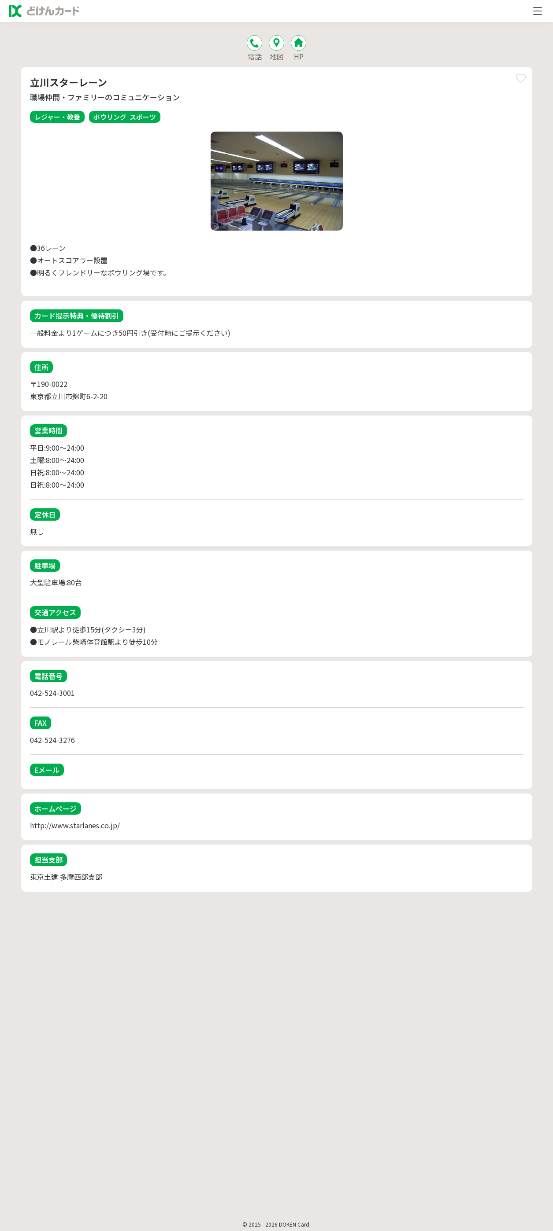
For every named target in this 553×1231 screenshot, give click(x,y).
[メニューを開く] (537, 11)
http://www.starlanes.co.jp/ (75, 825)
